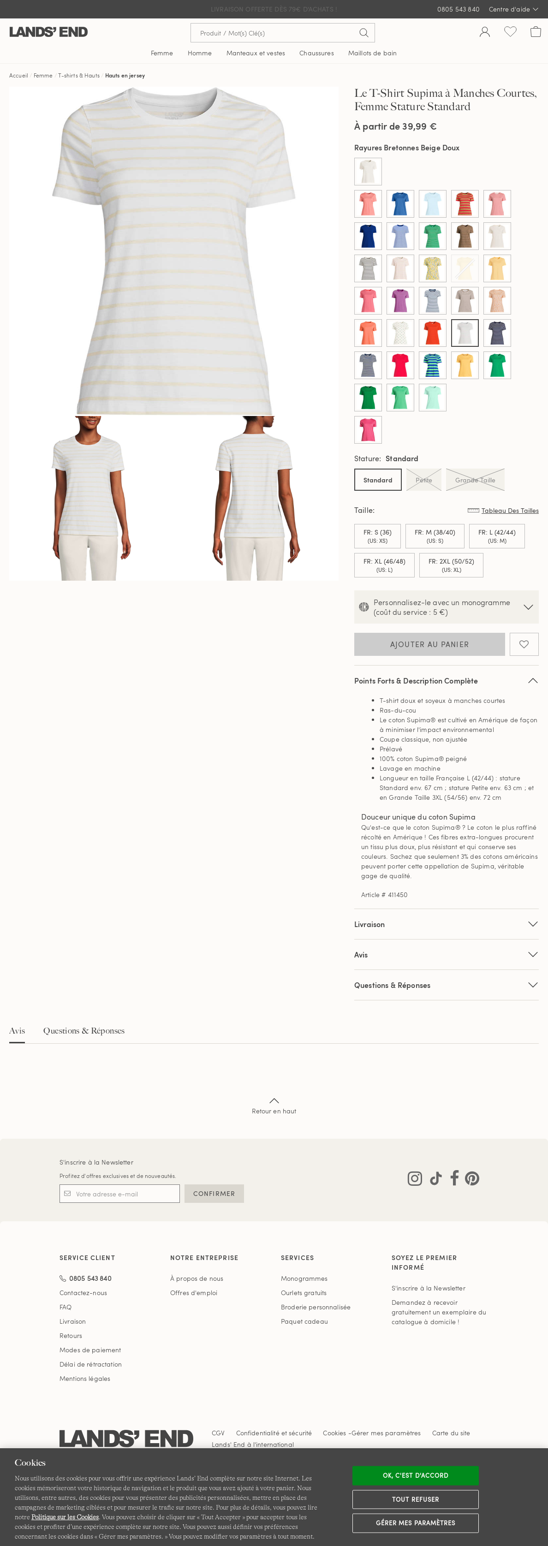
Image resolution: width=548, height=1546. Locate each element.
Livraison (446, 924)
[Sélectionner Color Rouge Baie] (400, 365)
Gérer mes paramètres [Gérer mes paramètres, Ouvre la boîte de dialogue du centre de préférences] (415, 1523)
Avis (17, 1031)
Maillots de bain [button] (372, 52)
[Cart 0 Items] (536, 32)
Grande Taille (475, 480)
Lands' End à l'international (253, 1444)
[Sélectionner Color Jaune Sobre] (497, 268)
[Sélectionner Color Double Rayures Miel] (465, 236)
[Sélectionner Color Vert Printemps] (433, 397)
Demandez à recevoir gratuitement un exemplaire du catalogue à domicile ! (439, 1312)
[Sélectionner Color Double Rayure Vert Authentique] (433, 236)
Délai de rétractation (91, 1364)
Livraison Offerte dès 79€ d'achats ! (274, 9)
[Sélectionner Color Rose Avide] (368, 430)
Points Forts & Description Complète (446, 680)
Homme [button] (200, 52)
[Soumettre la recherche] (364, 32)
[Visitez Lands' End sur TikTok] (433, 1180)
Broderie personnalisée (316, 1306)
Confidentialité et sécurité (274, 1432)
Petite (423, 480)
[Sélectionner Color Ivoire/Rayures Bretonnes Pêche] (400, 268)
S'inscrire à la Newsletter (96, 1162)
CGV (218, 1432)
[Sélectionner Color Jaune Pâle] (465, 268)
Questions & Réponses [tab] (84, 1031)
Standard (378, 480)
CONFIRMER (214, 1193)
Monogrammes (304, 1278)
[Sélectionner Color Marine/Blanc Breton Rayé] (433, 301)
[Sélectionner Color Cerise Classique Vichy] (497, 204)
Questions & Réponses (446, 985)
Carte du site (451, 1432)
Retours (71, 1335)
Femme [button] (162, 52)
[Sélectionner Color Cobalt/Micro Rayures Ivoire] (400, 236)
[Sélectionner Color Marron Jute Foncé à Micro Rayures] (465, 301)
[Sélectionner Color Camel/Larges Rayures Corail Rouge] (465, 204)
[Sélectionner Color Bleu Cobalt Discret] (400, 204)
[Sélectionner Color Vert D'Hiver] (400, 397)
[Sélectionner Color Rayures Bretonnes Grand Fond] (497, 333)
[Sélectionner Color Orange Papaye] (368, 333)
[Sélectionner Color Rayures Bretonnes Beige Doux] (465, 333)
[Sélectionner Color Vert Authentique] (368, 397)
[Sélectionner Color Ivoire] (368, 171)
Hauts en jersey (125, 75)
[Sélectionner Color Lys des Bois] (368, 301)
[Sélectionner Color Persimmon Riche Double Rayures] (433, 333)
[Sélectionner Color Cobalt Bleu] (368, 236)
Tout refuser (415, 1499)
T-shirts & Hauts (79, 75)
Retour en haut (274, 1105)
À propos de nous (196, 1278)
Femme (43, 75)
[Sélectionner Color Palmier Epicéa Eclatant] (400, 333)
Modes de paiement (90, 1349)
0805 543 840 (458, 9)
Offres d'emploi (193, 1292)
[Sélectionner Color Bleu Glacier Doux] (433, 204)
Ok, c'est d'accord (415, 1475)
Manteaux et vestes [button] (256, 52)
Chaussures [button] (316, 52)
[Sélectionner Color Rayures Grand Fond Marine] (368, 365)
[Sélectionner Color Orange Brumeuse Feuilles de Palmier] (497, 301)
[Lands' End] (48, 32)
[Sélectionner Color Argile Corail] (368, 204)
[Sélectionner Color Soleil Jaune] (465, 365)
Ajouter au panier (430, 644)
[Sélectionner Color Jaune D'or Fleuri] (433, 268)
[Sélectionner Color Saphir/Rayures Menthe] (433, 365)
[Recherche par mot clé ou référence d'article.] (283, 32)
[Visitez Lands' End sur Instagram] (415, 1180)
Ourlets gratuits (304, 1292)
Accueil (18, 75)
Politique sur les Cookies (65, 1517)
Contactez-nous (83, 1292)
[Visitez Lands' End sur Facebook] (451, 1180)
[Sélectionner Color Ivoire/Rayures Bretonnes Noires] (368, 268)
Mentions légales (85, 1378)
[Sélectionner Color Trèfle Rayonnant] (497, 365)
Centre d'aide (514, 9)
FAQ (65, 1306)
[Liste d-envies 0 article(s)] (510, 32)
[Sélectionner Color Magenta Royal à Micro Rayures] (400, 301)
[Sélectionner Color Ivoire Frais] (497, 236)
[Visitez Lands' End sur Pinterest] (469, 1180)
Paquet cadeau (304, 1321)
